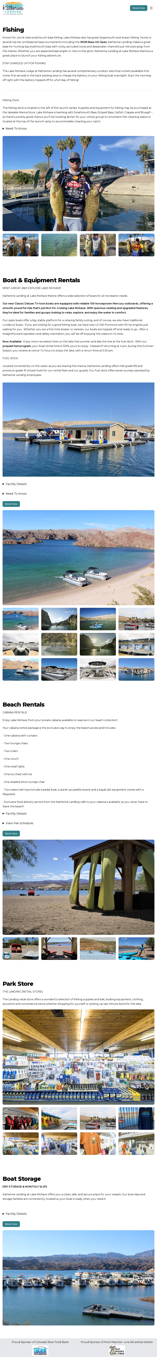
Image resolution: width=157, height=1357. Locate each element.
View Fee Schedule (19, 823)
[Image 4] (21, 948)
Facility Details (16, 484)
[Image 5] (21, 1118)
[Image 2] (21, 245)
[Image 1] (78, 183)
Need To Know (16, 128)
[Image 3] (21, 619)
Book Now (11, 504)
